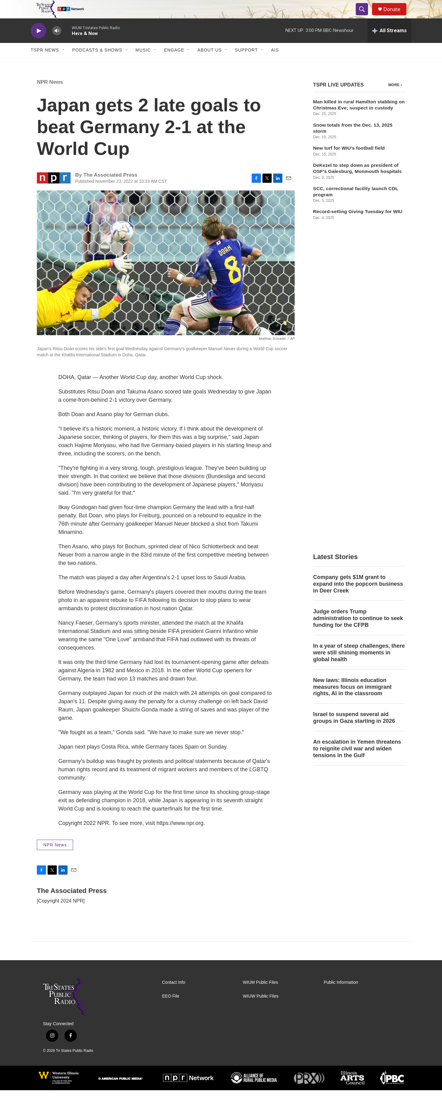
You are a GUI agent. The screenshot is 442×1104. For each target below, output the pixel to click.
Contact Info (173, 996)
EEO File (170, 1010)
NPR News (50, 96)
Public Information (341, 996)
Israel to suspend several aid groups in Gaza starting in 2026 (354, 417)
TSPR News (45, 63)
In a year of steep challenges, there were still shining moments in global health (359, 352)
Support (246, 63)
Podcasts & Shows (97, 63)
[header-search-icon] (365, 16)
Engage (174, 63)
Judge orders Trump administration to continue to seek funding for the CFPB (358, 318)
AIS (275, 63)
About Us (209, 63)
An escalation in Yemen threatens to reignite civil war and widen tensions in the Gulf (357, 448)
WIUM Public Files (260, 996)
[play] (38, 44)
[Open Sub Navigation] (63, 63)
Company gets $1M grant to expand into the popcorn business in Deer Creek (358, 283)
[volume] (57, 45)
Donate (395, 16)
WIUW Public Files (260, 1010)
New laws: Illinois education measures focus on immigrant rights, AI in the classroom (352, 386)
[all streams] (389, 44)
